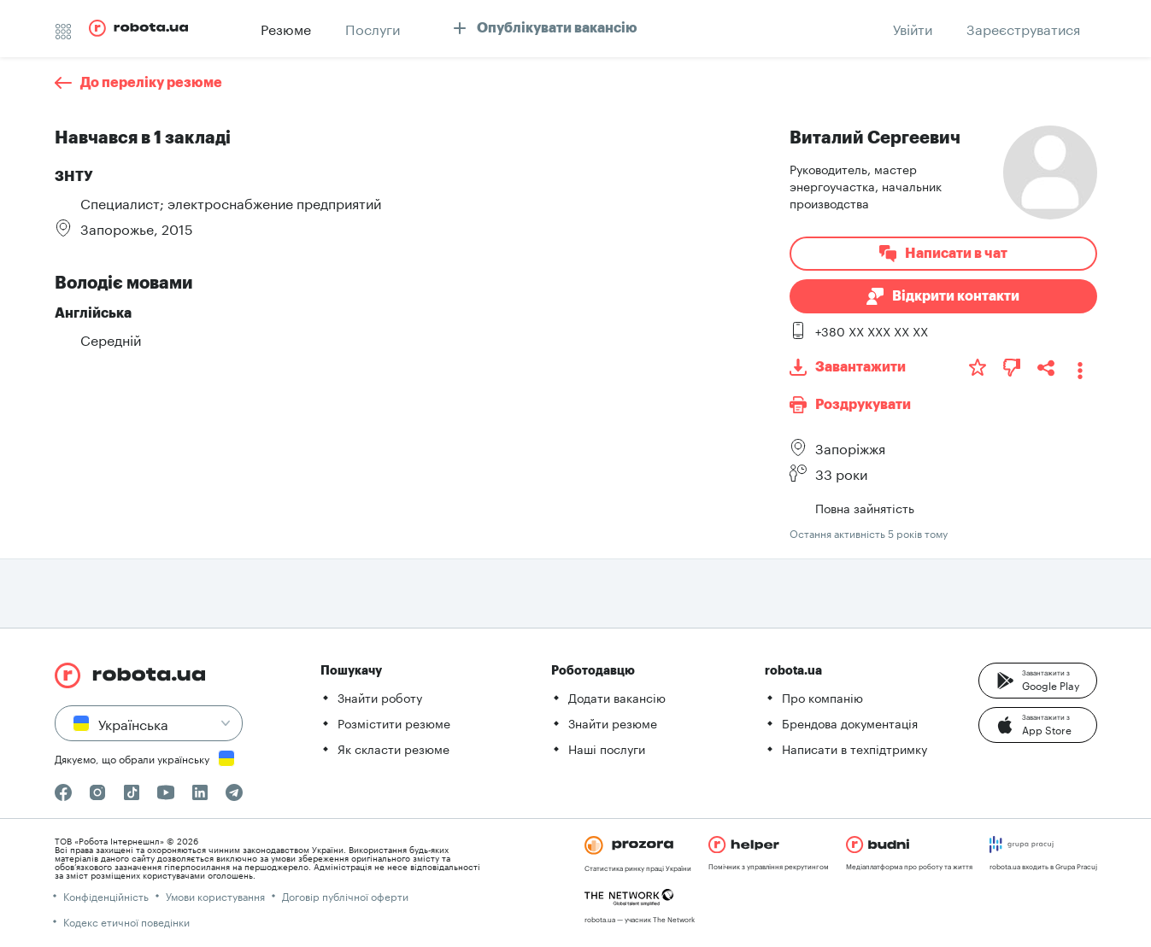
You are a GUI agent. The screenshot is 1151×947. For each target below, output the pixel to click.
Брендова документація (850, 722)
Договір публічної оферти (345, 895)
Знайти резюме (612, 722)
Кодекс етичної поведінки (126, 921)
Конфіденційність (106, 895)
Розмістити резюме (394, 722)
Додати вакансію (617, 696)
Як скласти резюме (393, 748)
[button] (1037, 681)
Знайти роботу (380, 696)
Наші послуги (606, 748)
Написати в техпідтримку (854, 748)
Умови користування (215, 895)
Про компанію (822, 696)
